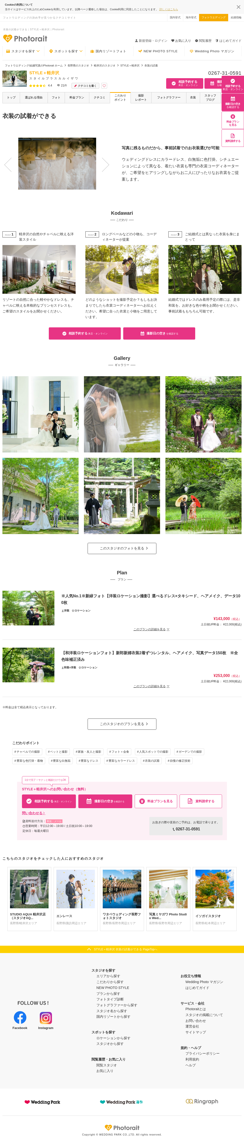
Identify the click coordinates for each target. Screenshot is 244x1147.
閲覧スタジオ (106, 1065)
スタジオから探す (110, 1044)
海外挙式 (191, 17)
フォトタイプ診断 (110, 999)
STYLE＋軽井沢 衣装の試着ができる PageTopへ (125, 949)
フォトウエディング (214, 17)
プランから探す (108, 994)
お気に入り (104, 1071)
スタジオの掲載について (204, 1015)
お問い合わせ (195, 1021)
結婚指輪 (236, 17)
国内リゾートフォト (108, 51)
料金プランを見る (232, 120)
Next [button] (97, 159)
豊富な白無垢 (62, 760)
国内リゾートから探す (113, 1016)
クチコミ (99, 97)
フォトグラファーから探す (116, 1005)
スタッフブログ (210, 97)
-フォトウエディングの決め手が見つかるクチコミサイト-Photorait (24, 38)
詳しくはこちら (168, 9)
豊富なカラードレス (122, 760)
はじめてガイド (228, 41)
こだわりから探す (110, 982)
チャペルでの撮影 (28, 751)
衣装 (193, 97)
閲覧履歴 (203, 41)
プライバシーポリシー (202, 1053)
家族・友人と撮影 (89, 751)
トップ (11, 97)
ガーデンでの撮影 (190, 751)
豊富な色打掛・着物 (30, 760)
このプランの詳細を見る (151, 629)
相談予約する (233, 84)
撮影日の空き (233, 102)
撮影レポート (141, 97)
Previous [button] (6, 159)
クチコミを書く (85, 85)
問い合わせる (33, 813)
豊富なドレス (89, 760)
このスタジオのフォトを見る (122, 548)
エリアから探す (108, 976)
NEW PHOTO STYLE (158, 51)
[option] (54, 164)
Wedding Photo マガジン (212, 51)
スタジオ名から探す (111, 1011)
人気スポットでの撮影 (153, 751)
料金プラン (77, 97)
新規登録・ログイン (151, 41)
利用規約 (192, 1059)
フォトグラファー (169, 97)
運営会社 (192, 1026)
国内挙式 (175, 17)
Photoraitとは (195, 1009)
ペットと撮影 (59, 751)
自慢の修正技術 (180, 760)
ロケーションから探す (113, 1038)
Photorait (122, 1128)
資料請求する (233, 137)
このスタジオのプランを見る (122, 724)
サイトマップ (195, 1032)
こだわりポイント (120, 97)
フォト (56, 97)
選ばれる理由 (33, 97)
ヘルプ (190, 1065)
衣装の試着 (152, 760)
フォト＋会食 (120, 751)
